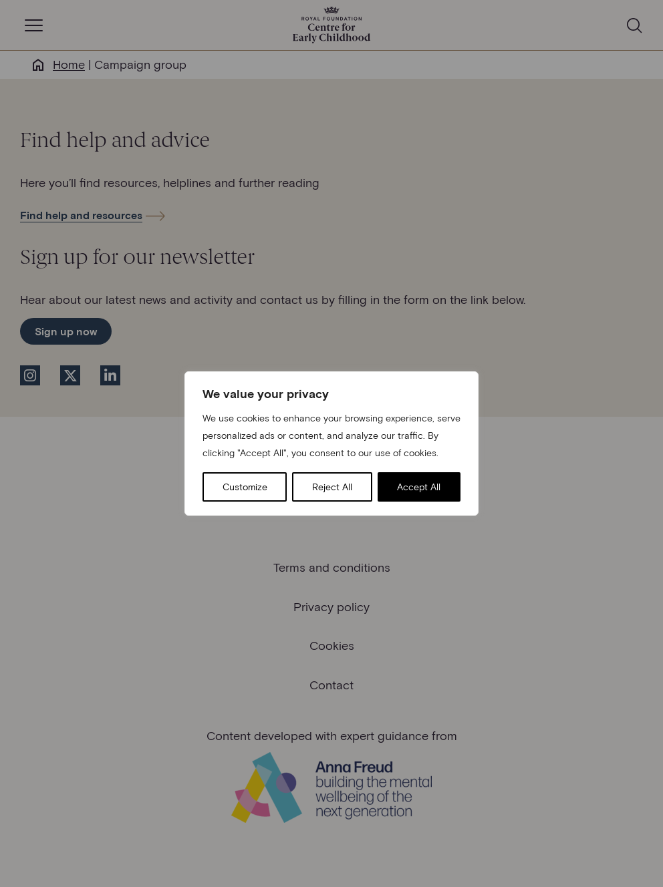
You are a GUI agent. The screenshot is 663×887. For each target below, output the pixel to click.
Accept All (418, 486)
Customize (245, 486)
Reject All (332, 486)
